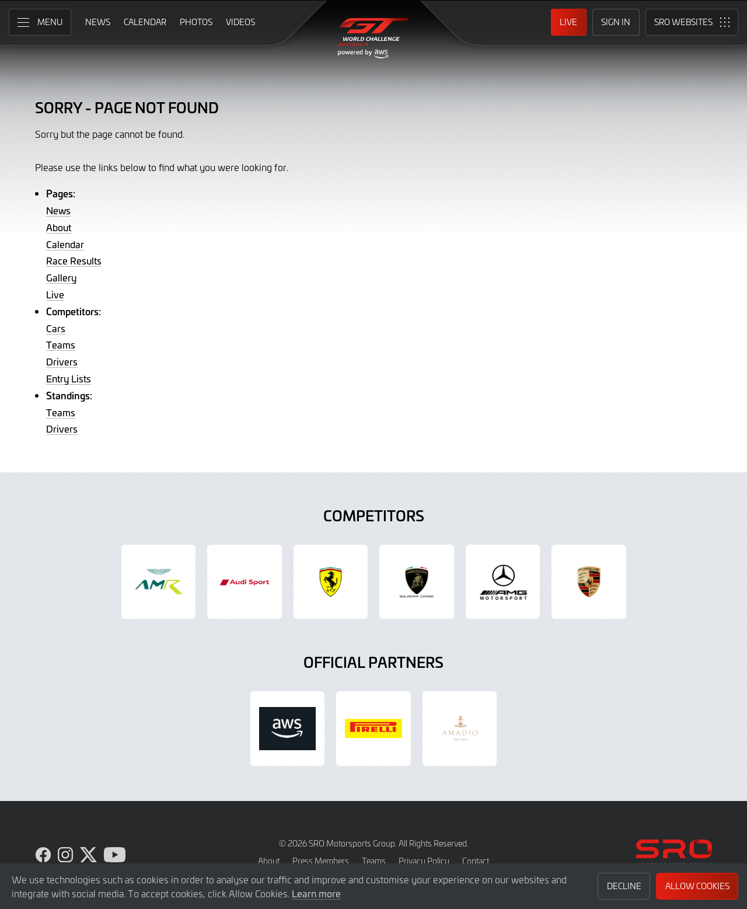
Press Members (320, 860)
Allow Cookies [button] (697, 885)
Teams (60, 344)
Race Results (74, 260)
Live (55, 294)
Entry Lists (68, 378)
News (58, 210)
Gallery (61, 277)
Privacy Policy (424, 860)
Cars (55, 328)
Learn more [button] (316, 893)
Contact (475, 860)
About (58, 227)
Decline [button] (624, 885)
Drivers (62, 361)
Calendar (65, 244)
